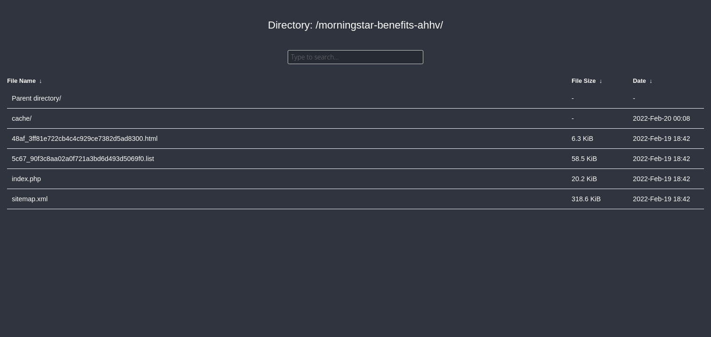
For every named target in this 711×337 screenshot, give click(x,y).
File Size (584, 80)
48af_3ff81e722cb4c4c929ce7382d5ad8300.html (85, 138)
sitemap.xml (30, 199)
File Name (21, 80)
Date (639, 80)
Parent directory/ (36, 98)
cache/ (21, 118)
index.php (26, 179)
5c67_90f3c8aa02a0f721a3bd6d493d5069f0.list (83, 158)
